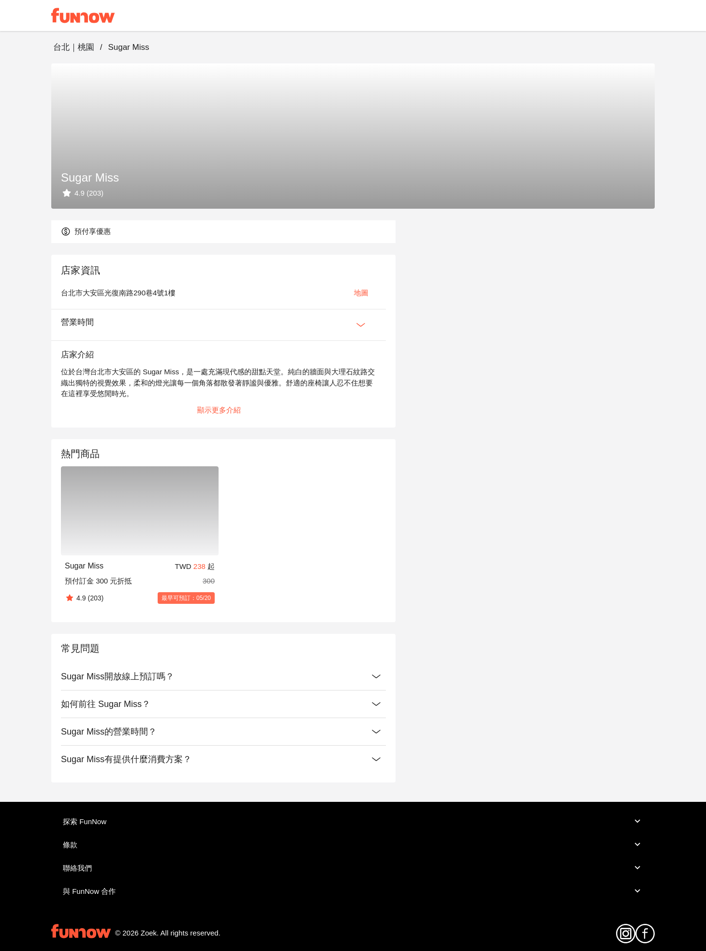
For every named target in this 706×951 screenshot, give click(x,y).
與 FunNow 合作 (353, 891)
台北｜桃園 (73, 47)
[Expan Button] (360, 325)
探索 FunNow (353, 821)
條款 (353, 844)
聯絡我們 (353, 867)
